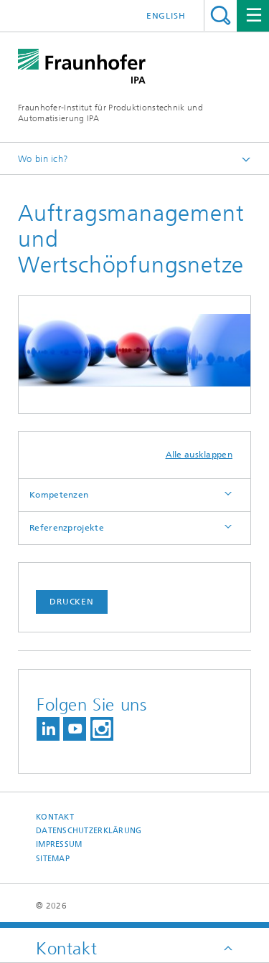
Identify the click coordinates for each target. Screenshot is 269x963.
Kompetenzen (58, 495)
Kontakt (55, 817)
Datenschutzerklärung (89, 830)
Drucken (71, 602)
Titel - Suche (220, 15)
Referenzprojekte (66, 528)
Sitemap (53, 858)
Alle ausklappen (199, 455)
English (166, 16)
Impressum (59, 844)
